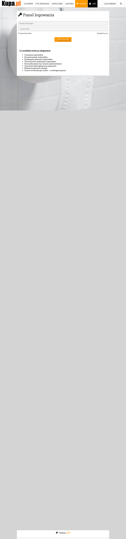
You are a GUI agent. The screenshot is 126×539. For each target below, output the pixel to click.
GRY (94, 4)
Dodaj (83, 4)
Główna (28, 4)
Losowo (69, 4)
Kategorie (57, 4)
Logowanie (110, 4)
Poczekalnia (42, 4)
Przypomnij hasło (24, 33)
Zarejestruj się (102, 33)
